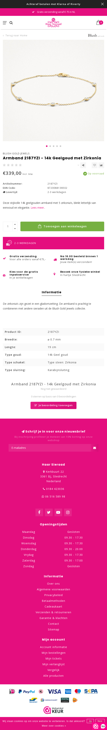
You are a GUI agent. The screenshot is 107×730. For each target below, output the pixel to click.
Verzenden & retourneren (53, 612)
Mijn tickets (53, 658)
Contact (53, 623)
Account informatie (53, 647)
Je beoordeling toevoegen (53, 405)
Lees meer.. (38, 207)
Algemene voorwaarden (53, 589)
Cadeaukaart (53, 606)
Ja (90, 721)
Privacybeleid (53, 595)
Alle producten (53, 675)
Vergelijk (53, 670)
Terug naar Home (16, 35)
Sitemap (53, 629)
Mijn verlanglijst (53, 664)
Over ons (53, 583)
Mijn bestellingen (54, 653)
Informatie (51, 292)
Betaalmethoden (53, 601)
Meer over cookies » (54, 725)
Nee (100, 721)
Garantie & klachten (53, 618)
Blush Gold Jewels (16, 153)
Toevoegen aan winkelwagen (62, 226)
